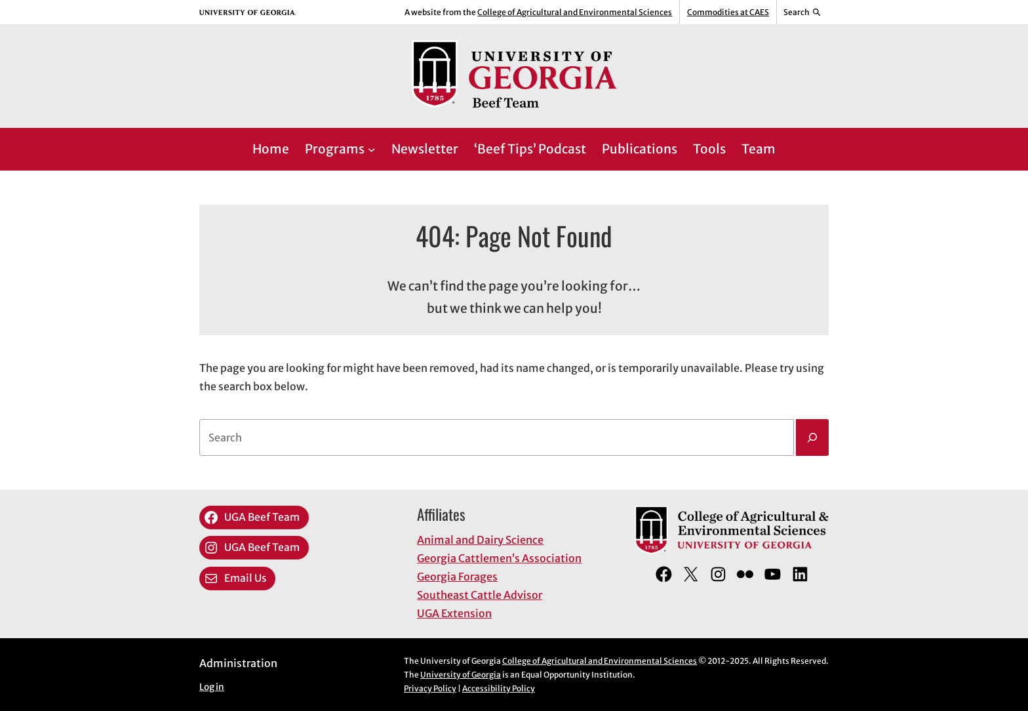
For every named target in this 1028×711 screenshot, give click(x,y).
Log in (211, 687)
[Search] (812, 437)
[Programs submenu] (372, 149)
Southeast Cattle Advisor (479, 594)
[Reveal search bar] (803, 12)
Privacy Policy (430, 688)
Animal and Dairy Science (480, 539)
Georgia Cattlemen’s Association (499, 558)
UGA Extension (454, 613)
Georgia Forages (457, 576)
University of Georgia (460, 675)
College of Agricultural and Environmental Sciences (574, 12)
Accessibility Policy (498, 688)
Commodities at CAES (728, 12)
